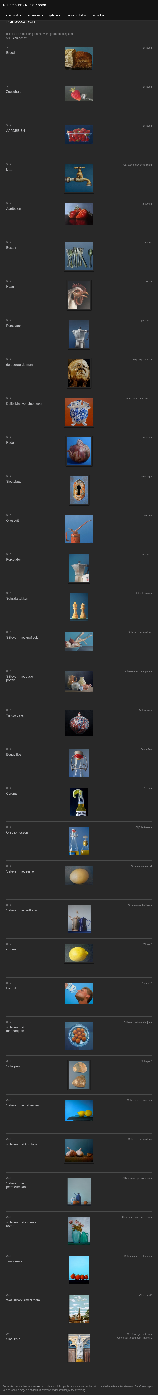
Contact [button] (98, 15)
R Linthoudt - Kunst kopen (24, 5)
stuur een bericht (16, 38)
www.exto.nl (39, 1386)
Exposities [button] (35, 15)
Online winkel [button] (76, 15)
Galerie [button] (55, 15)
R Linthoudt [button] (13, 15)
